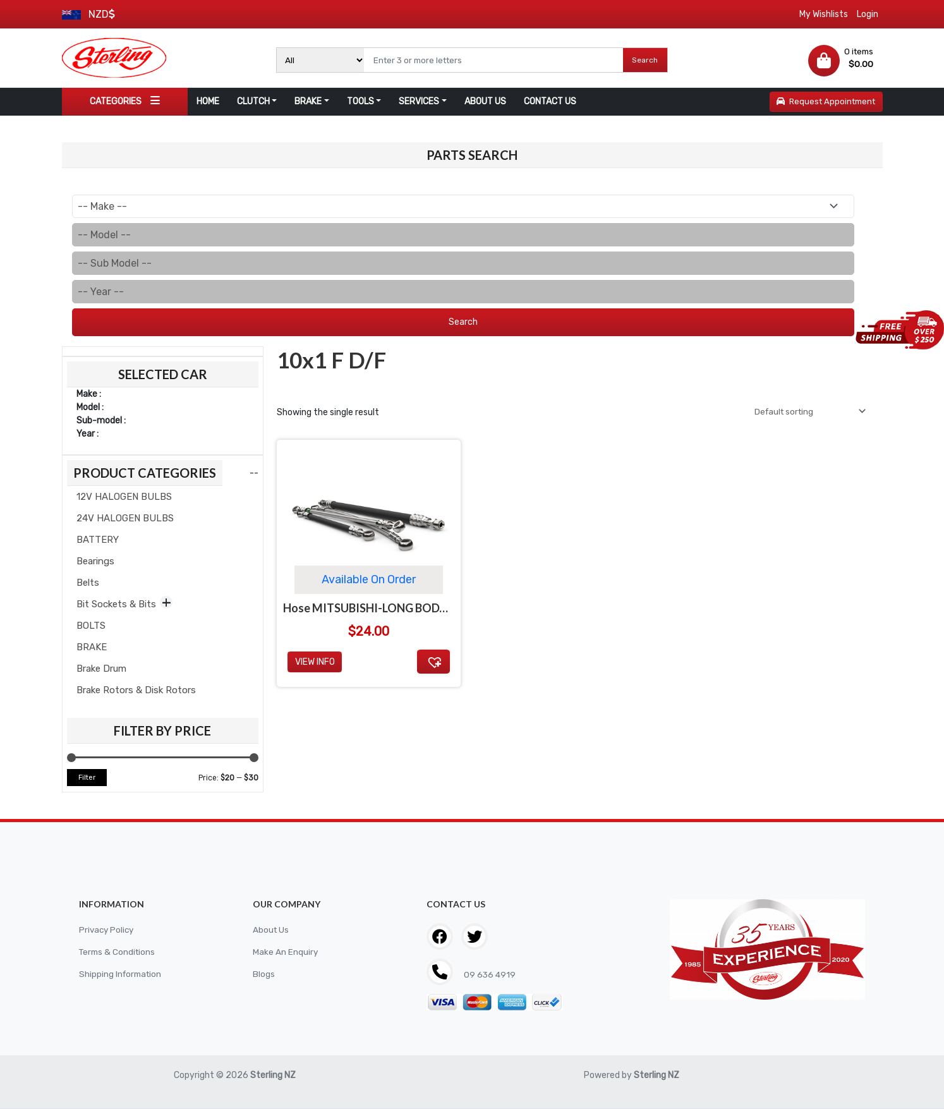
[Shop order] (805, 411)
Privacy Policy (107, 929)
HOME (208, 101)
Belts (87, 582)
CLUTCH (253, 101)
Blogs (264, 974)
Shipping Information (122, 974)
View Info (315, 662)
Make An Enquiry (285, 952)
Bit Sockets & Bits (116, 604)
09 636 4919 (489, 974)
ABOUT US (485, 101)
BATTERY (97, 539)
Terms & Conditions (119, 952)
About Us (271, 929)
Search (645, 60)
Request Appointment (826, 101)
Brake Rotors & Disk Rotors (136, 690)
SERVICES (419, 101)
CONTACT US (550, 101)
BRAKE (308, 101)
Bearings (95, 561)
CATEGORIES (125, 101)
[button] (433, 662)
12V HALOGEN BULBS (124, 496)
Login (867, 14)
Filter (86, 777)
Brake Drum (101, 668)
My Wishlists (823, 14)
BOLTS (91, 625)
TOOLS (360, 101)
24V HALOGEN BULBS (125, 518)
